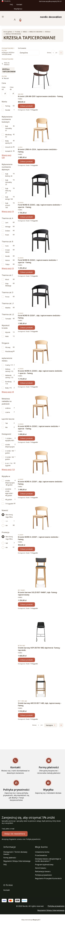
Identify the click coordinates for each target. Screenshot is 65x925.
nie (7, 525)
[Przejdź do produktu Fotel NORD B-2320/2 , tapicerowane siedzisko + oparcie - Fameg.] (40, 239)
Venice (7, 260)
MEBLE (25, 32)
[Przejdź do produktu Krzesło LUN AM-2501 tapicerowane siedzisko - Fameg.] (40, 76)
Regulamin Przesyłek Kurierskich (48, 878)
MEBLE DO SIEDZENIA (36, 32)
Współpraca (18, 9)
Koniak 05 (8, 151)
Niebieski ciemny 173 (9, 376)
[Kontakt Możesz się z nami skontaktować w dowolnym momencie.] (15, 765)
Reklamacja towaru (42, 871)
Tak (6, 423)
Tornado (8, 319)
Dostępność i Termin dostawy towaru (15, 853)
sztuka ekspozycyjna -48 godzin (10, 483)
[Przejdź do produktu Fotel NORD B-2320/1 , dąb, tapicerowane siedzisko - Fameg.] (40, 295)
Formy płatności (9, 857)
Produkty (17, 32)
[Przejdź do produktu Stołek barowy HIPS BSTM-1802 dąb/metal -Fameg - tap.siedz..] (40, 627)
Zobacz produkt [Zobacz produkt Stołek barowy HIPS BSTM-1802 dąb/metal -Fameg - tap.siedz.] (26, 660)
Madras (7, 308)
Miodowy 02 (8, 136)
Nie (6, 427)
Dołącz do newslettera (14, 833)
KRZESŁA (47, 32)
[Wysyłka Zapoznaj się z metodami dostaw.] (48, 787)
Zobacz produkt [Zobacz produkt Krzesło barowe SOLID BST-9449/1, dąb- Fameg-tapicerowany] (26, 604)
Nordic (7, 256)
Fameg (7, 106)
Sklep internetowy (30, 920)
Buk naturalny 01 (8, 128)
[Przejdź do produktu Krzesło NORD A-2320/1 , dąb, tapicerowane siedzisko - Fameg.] (40, 461)
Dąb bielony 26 (8, 175)
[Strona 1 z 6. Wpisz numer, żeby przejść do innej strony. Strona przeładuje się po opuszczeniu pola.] (53, 52)
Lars (6, 222)
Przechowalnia (41, 855)
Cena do (11, 88)
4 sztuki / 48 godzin (9, 458)
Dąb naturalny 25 (8, 182)
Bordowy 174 (8, 383)
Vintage (7, 227)
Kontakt (19, 4)
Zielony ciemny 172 (9, 370)
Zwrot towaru (40, 868)
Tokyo (7, 264)
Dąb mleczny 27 (8, 190)
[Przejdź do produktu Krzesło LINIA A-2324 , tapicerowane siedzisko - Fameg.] (40, 129)
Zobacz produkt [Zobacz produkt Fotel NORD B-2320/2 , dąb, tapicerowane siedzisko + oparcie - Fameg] (26, 217)
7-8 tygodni (9, 504)
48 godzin (8, 499)
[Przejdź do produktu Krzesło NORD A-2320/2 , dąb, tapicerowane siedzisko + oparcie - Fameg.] (40, 350)
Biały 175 (8, 388)
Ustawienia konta (42, 852)
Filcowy (7, 347)
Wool (7, 279)
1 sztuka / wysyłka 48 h (9, 439)
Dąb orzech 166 (7, 205)
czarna (7, 412)
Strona (49, 53)
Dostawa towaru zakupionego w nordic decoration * (48, 860)
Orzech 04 (8, 147)
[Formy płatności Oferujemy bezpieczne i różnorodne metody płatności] (48, 765)
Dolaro (7, 231)
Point (7, 235)
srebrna (7, 408)
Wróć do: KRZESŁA (6, 64)
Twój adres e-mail (8, 829)
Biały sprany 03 (8, 142)
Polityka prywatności (43, 875)
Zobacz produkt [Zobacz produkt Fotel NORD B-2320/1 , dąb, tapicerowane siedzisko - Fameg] (26, 327)
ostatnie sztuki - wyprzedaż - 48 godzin (9, 492)
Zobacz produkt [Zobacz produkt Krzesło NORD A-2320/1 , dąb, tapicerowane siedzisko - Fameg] (26, 493)
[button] (11, 17)
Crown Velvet (7, 251)
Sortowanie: (22, 48)
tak (7, 521)
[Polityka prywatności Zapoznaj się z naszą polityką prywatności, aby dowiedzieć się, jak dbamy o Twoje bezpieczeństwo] (16, 790)
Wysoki (7, 332)
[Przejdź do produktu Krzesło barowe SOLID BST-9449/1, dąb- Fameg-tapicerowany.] (40, 572)
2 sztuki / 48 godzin (9, 452)
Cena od (3, 88)
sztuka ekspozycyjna (10, 446)
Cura (6, 246)
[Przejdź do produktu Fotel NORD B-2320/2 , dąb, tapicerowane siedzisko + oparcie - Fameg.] (40, 184)
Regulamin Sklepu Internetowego (16, 861)
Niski (7, 336)
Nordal (7, 110)
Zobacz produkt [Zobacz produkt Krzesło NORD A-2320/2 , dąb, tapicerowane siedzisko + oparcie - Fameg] (26, 383)
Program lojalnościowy (44, 864)
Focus (7, 297)
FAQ (11, 4)
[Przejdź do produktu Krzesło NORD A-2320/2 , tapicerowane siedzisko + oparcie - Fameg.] (40, 406)
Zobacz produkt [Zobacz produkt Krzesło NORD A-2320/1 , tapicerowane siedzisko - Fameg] (26, 549)
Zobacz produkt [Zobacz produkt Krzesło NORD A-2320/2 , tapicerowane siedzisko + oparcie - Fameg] (26, 438)
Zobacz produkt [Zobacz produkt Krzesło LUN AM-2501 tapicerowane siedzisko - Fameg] (26, 106)
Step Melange (8, 285)
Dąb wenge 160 (9, 198)
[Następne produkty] (50, 725)
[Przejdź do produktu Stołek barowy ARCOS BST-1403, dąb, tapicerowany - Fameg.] (40, 682)
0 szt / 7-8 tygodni (8, 464)
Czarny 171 (9, 365)
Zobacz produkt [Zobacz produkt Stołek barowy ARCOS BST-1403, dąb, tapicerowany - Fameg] (26, 715)
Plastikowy (9, 351)
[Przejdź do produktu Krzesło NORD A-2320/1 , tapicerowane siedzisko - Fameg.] (40, 516)
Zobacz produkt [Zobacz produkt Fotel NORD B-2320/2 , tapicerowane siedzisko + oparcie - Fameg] (26, 272)
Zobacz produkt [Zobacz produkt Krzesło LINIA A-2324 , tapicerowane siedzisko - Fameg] (26, 161)
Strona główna (7, 32)
